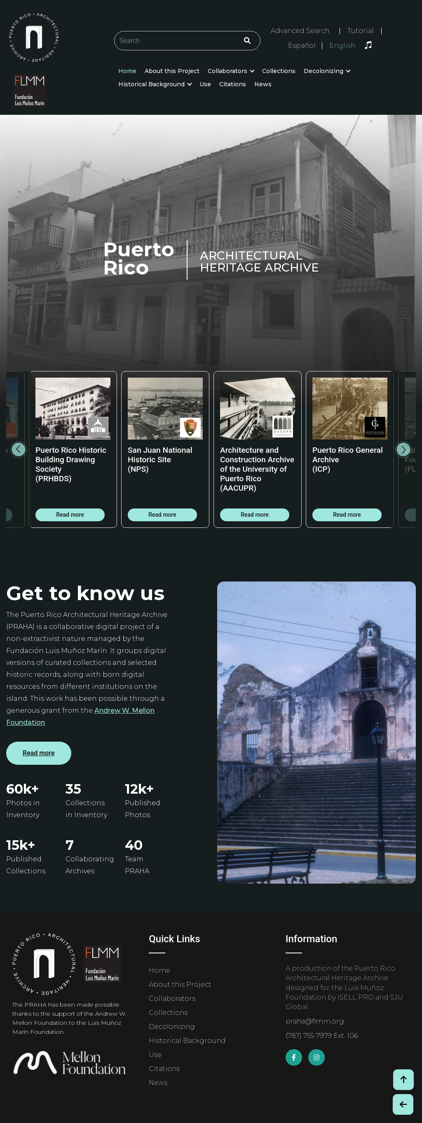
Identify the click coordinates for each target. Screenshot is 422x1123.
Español (302, 46)
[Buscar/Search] (187, 40)
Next (403, 449)
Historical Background (151, 84)
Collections (278, 71)
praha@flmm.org (315, 1021)
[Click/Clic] (247, 40)
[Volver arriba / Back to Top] (403, 1079)
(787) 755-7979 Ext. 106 (322, 1036)
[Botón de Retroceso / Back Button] (403, 1104)
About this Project (172, 71)
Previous (18, 449)
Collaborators (227, 71)
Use (205, 84)
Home (127, 71)
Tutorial (360, 31)
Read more (70, 514)
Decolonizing (323, 71)
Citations (232, 84)
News (263, 84)
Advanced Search (300, 31)
